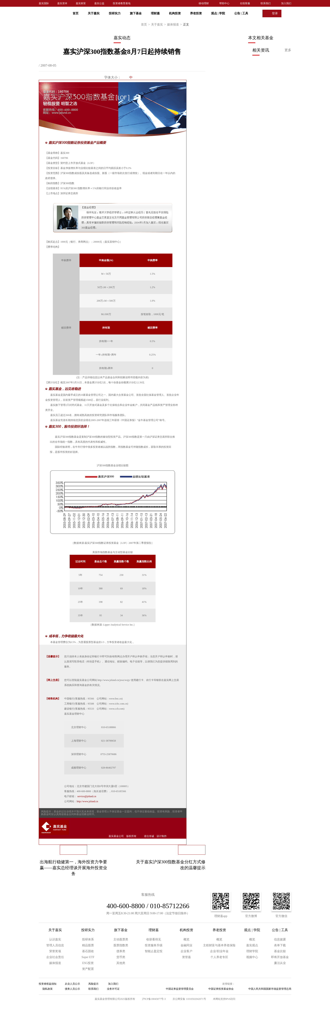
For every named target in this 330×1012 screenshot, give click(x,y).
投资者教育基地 (121, 3)
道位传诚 (149, 836)
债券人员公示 (72, 988)
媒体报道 (175, 25)
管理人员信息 (55, 945)
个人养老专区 (219, 957)
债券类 (120, 951)
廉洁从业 (280, 963)
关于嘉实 (94, 13)
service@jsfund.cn (86, 796)
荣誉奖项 (55, 951)
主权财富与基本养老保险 (219, 945)
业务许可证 (113, 988)
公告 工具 (241, 13)
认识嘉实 (55, 939)
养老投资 (196, 13)
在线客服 (245, 3)
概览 (186, 939)
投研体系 (88, 939)
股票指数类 (120, 945)
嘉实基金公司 (116, 836)
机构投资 (175, 13)
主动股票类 (120, 939)
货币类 (120, 957)
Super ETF (87, 957)
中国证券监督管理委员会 (180, 988)
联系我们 (266, 3)
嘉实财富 (81, 3)
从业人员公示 (72, 983)
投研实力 (115, 13)
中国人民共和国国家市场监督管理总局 (269, 988)
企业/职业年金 (219, 951)
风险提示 (93, 983)
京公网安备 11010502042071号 (189, 998)
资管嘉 (186, 957)
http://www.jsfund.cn (87, 801)
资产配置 (88, 969)
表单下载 (280, 945)
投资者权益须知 (47, 983)
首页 (76, 13)
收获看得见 (153, 939)
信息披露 (280, 939)
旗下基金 (136, 13)
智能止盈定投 (153, 951)
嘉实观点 (252, 945)
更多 (288, 50)
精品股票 (88, 945)
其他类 (120, 963)
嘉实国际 (44, 3)
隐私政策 (48, 988)
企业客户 (186, 951)
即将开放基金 (280, 957)
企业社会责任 (55, 957)
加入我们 (286, 3)
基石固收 (88, 951)
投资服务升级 (153, 945)
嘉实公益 (99, 3)
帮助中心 (224, 3)
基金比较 (280, 951)
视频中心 (252, 957)
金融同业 (186, 945)
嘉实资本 (62, 3)
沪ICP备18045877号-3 (154, 998)
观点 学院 (218, 13)
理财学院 (252, 951)
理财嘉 (155, 13)
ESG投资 (88, 963)
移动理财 (204, 3)
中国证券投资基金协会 (221, 988)
